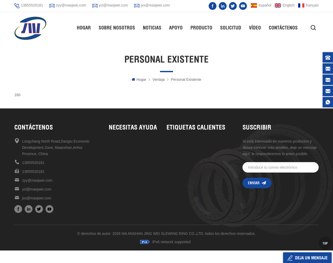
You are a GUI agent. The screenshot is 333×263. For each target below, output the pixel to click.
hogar (84, 27)
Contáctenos (283, 27)
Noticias (152, 27)
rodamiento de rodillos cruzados (194, 176)
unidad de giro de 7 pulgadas (191, 212)
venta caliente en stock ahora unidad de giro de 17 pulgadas (198, 185)
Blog (112, 168)
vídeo (255, 27)
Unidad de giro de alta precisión (193, 141)
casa (113, 141)
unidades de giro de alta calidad (194, 159)
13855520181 (32, 5)
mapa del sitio (120, 176)
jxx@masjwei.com (155, 5)
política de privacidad (126, 194)
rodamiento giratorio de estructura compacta (198, 194)
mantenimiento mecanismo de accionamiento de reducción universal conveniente (198, 221)
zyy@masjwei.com (71, 5)
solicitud (230, 27)
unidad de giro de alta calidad (192, 150)
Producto (202, 27)
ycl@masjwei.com (113, 5)
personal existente (186, 79)
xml (112, 185)
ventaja (158, 79)
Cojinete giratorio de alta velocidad (195, 168)
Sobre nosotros (117, 27)
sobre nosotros (121, 150)
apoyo (176, 27)
